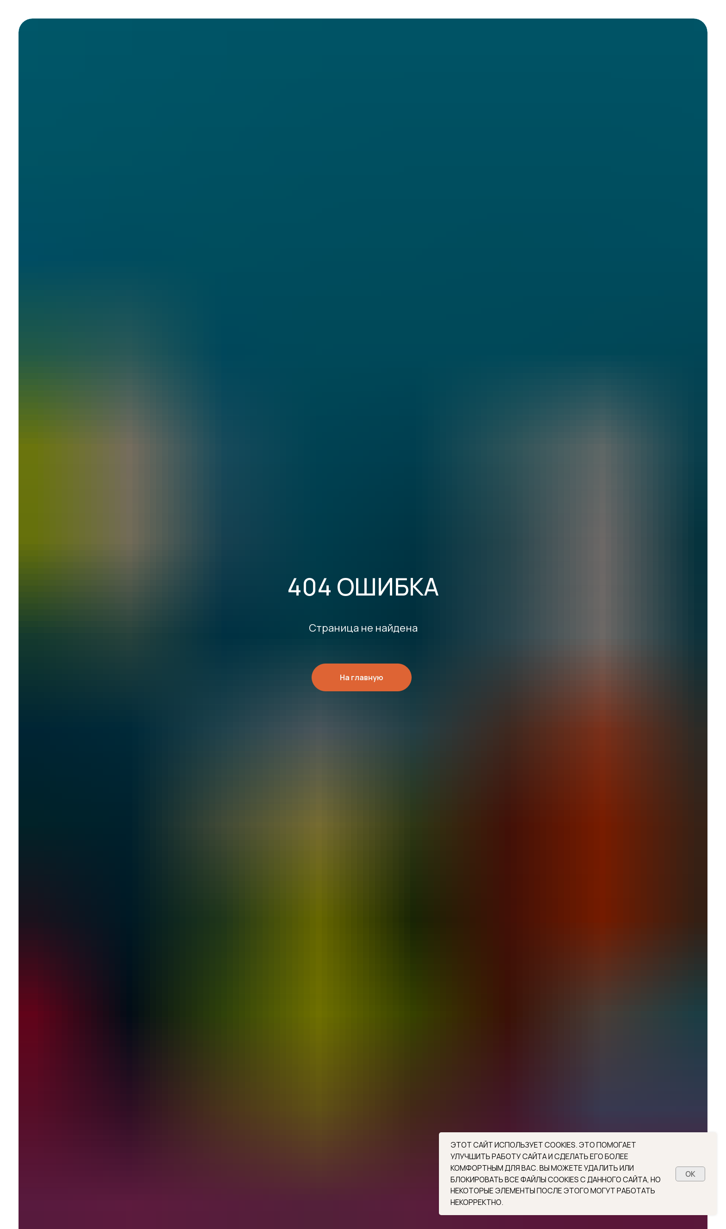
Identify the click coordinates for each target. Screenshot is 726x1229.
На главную (361, 677)
